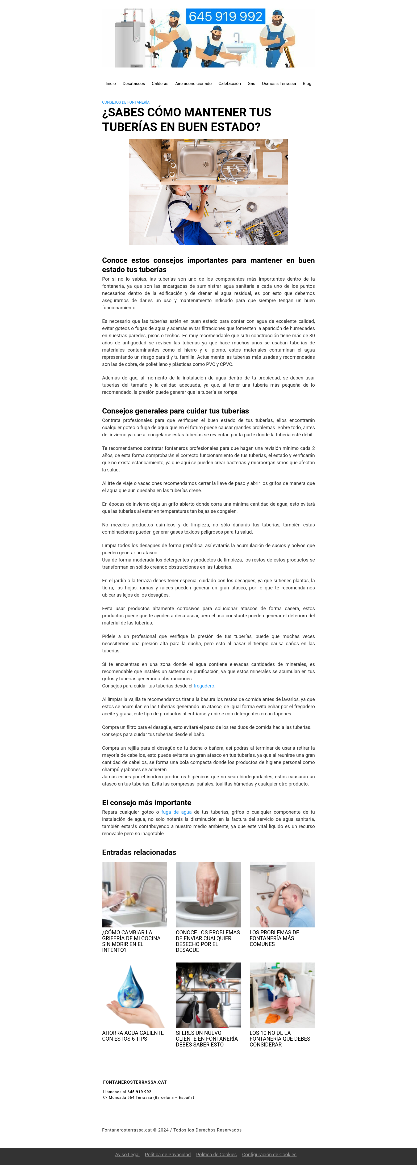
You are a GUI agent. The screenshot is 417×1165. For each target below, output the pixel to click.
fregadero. (204, 686)
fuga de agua (176, 812)
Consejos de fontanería (126, 102)
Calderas (160, 83)
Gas (251, 83)
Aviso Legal (127, 1154)
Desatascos (134, 83)
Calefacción (230, 83)
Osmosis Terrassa (279, 83)
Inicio (111, 83)
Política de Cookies (216, 1154)
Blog (307, 83)
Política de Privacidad (168, 1154)
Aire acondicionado (193, 83)
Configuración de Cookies (269, 1154)
